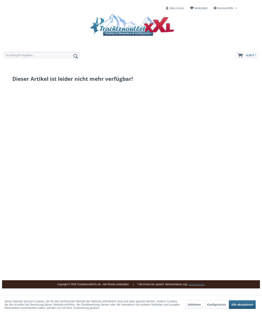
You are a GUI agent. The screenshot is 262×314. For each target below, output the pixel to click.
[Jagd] (143, 46)
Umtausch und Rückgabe (172, 250)
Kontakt (119, 250)
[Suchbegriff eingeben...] (42, 55)
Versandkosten (165, 245)
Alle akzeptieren (242, 304)
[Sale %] (190, 46)
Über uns (120, 255)
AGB (159, 274)
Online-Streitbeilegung (170, 264)
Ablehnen (194, 304)
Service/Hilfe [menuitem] (224, 8)
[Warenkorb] (247, 55)
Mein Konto (176, 8)
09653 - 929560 (59, 250)
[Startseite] (72, 46)
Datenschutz (164, 269)
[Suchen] (75, 56)
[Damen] (95, 46)
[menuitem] (175, 8)
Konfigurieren (216, 304)
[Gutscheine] (166, 46)
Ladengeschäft (124, 259)
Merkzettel (201, 8)
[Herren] (119, 46)
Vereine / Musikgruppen (130, 264)
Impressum (122, 245)
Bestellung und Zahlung (171, 255)
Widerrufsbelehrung (168, 259)
